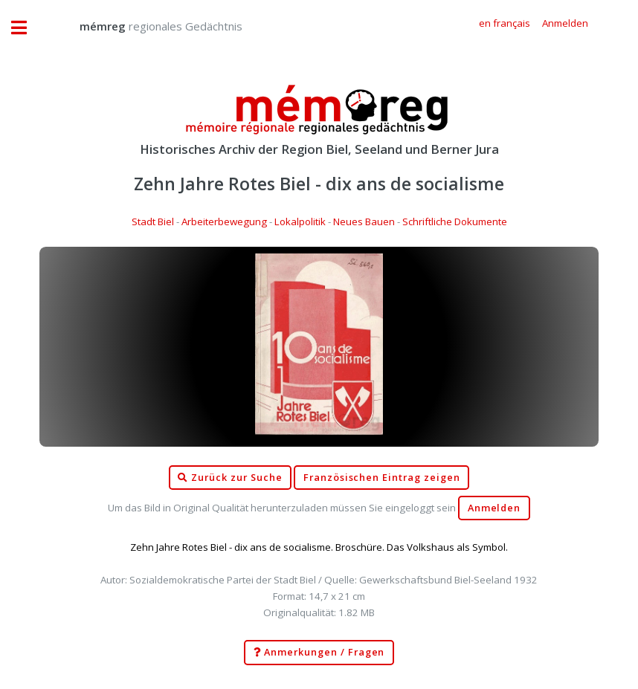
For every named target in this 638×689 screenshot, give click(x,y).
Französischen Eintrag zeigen (381, 477)
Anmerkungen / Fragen (319, 652)
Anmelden (494, 508)
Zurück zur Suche (230, 478)
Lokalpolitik (300, 221)
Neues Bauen (364, 221)
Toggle (27, 28)
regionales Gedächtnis (146, 26)
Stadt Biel (153, 221)
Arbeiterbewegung (224, 221)
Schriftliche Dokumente (454, 221)
